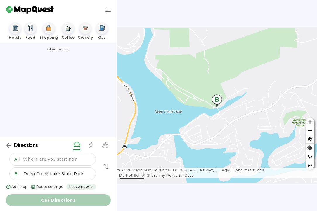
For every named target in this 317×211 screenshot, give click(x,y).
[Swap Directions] (106, 166)
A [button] (17, 159)
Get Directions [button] (58, 200)
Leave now (81, 186)
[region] (217, 105)
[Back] (9, 145)
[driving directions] (76, 145)
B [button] (17, 173)
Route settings (47, 186)
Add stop (16, 186)
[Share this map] (310, 165)
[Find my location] (310, 148)
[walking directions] (90, 145)
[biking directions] (104, 145)
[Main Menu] (108, 10)
